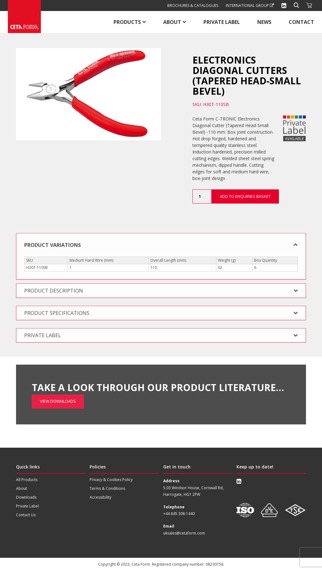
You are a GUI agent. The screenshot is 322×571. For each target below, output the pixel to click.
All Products (26, 479)
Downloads (26, 497)
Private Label (221, 22)
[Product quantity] (201, 196)
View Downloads (58, 381)
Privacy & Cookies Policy (111, 479)
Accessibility (100, 497)
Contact (301, 22)
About (172, 22)
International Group (250, 5)
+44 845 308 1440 (179, 513)
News (264, 22)
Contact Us (26, 515)
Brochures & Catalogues (192, 5)
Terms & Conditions (107, 488)
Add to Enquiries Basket (245, 196)
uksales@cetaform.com (184, 533)
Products (127, 22)
